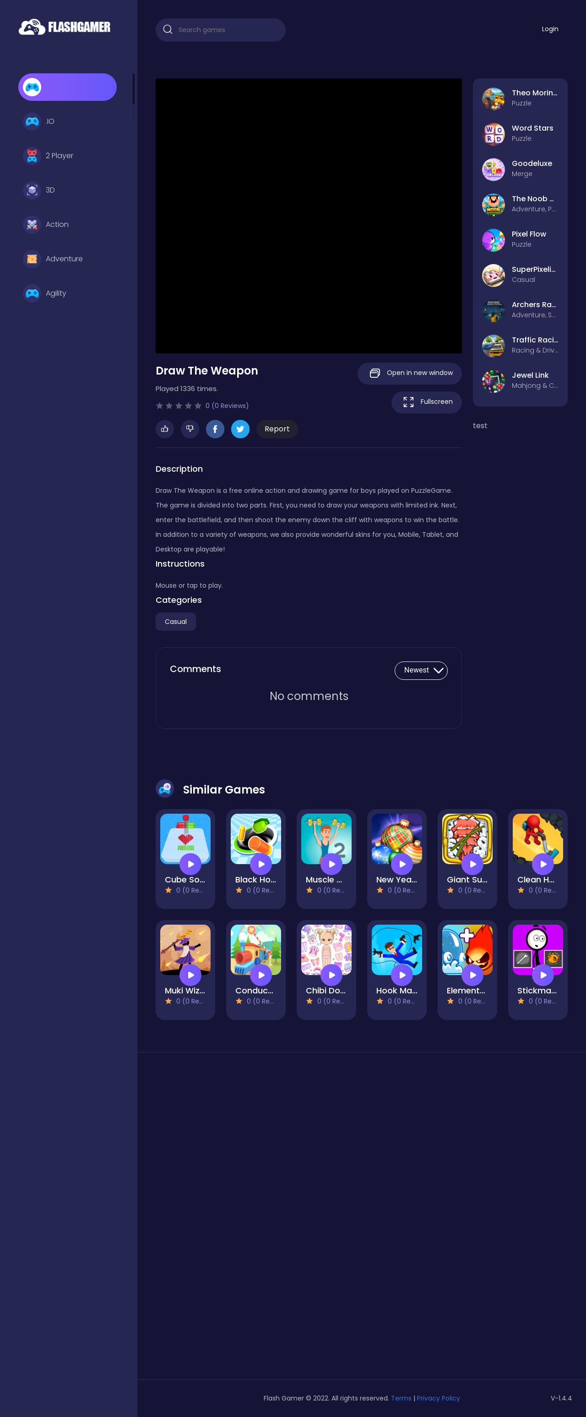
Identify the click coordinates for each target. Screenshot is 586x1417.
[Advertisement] (221, 1219)
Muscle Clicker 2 (339, 879)
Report (277, 429)
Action (46, 224)
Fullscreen (427, 402)
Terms (401, 1398)
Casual (176, 621)
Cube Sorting (192, 879)
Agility (44, 293)
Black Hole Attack (271, 879)
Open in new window (410, 373)
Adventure (53, 259)
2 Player (48, 156)
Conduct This (262, 990)
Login (550, 28)
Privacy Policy (438, 1398)
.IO (38, 121)
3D (39, 190)
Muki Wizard (189, 990)
